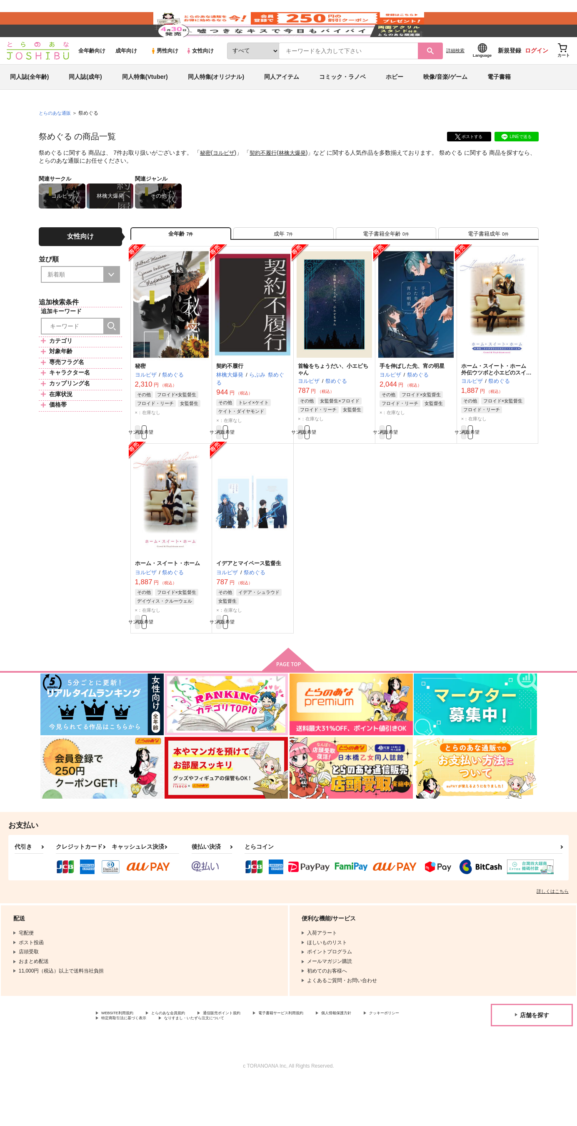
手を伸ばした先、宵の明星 (412, 398)
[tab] (283, 262)
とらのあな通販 (56, 138)
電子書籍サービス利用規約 (322, 1055)
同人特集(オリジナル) (216, 101)
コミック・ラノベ (342, 101)
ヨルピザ (225, 177)
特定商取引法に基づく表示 (247, 1063)
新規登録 (509, 75)
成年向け (126, 76)
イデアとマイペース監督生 (248, 600)
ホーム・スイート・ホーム (167, 600)
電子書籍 (499, 101)
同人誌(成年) (85, 101)
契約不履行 (266, 177)
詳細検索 (455, 75)
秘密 (206, 177)
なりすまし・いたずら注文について (335, 1063)
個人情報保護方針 (121, 1063)
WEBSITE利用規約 (122, 1055)
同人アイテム (281, 101)
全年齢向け (91, 76)
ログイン (536, 75)
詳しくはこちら (553, 932)
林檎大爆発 (297, 177)
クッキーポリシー (179, 1063)
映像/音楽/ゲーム (445, 101)
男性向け (164, 76)
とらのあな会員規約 (184, 1055)
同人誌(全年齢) (29, 101)
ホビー (394, 101)
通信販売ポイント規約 (250, 1055)
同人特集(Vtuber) (145, 101)
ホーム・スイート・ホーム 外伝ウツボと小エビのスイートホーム (496, 405)
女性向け (200, 76)
